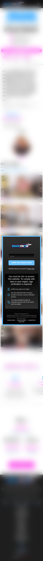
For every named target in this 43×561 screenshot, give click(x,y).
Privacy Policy (21, 321)
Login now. (30, 269)
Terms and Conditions (21, 320)
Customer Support (11, 320)
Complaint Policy (31, 320)
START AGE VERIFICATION (21, 263)
